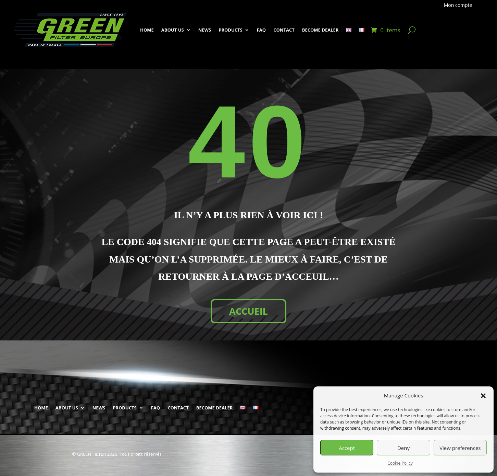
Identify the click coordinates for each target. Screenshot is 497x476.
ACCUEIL (248, 311)
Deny (403, 447)
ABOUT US (172, 30)
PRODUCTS (231, 30)
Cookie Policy (399, 463)
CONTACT (284, 30)
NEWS (204, 30)
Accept (347, 447)
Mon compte (458, 5)
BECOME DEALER (320, 30)
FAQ (261, 30)
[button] (483, 395)
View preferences (460, 447)
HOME (147, 30)
